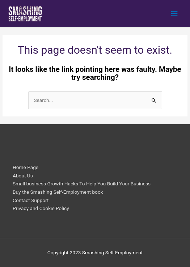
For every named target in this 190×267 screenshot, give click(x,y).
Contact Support (30, 200)
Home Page (25, 167)
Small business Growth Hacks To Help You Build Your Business (82, 183)
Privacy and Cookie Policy (41, 208)
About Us (23, 175)
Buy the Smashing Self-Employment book (58, 192)
